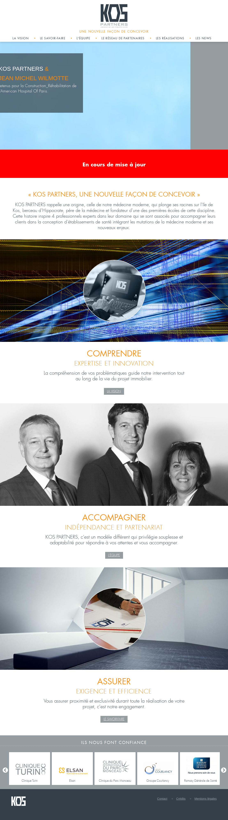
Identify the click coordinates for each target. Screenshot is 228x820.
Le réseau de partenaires (123, 38)
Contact (162, 798)
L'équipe (83, 38)
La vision (21, 38)
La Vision (114, 391)
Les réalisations (170, 38)
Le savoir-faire (52, 38)
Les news (203, 38)
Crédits (181, 798)
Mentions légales (206, 798)
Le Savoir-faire (114, 719)
